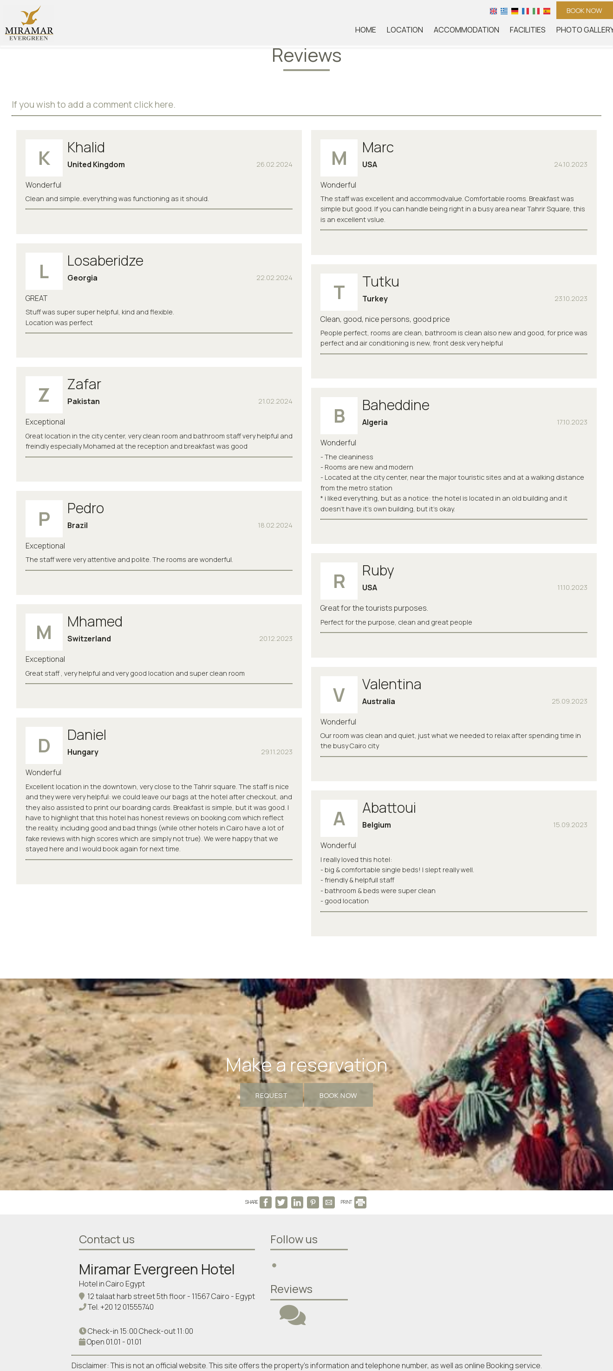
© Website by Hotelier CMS (571, 1332)
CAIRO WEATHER (466, 1159)
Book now (580, 12)
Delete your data (306, 1312)
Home (381, 32)
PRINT (353, 1093)
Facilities (535, 32)
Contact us (109, 1134)
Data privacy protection (430, 1302)
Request (261, 957)
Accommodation (477, 32)
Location (419, 32)
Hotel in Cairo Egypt (114, 1179)
